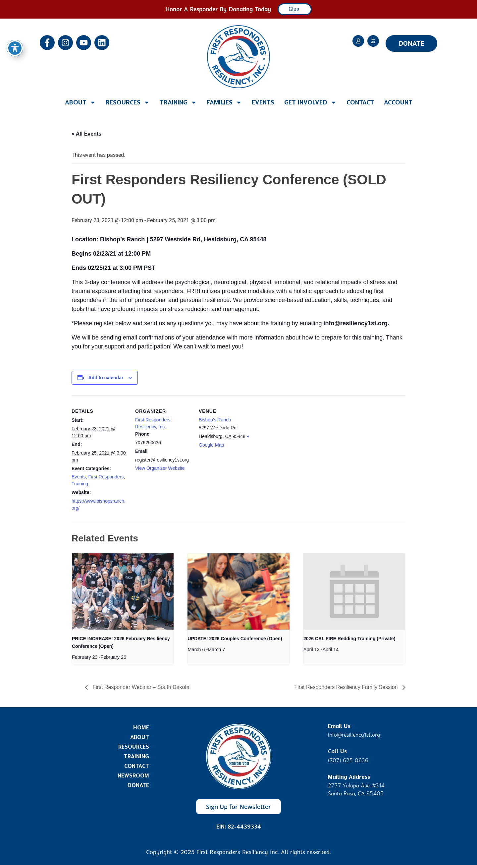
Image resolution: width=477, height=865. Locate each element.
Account (398, 102)
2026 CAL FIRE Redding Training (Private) (349, 638)
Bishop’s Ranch (215, 419)
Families (224, 102)
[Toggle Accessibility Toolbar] (15, 48)
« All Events (86, 134)
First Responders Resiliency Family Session (346, 687)
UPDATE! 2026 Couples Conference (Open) (234, 638)
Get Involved (310, 102)
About (80, 102)
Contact (360, 102)
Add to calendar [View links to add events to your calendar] (106, 377)
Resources (128, 102)
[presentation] (123, 591)
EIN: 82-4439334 (238, 826)
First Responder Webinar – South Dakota (140, 687)
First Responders (106, 476)
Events (263, 102)
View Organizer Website (160, 468)
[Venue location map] (297, 441)
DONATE (411, 43)
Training (178, 102)
